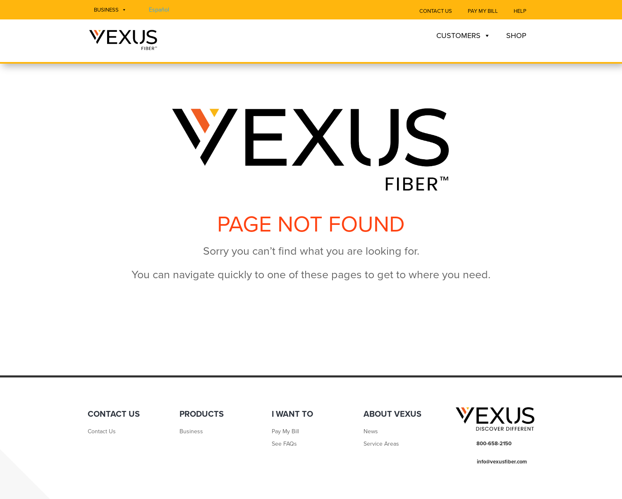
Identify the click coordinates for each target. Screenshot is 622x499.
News (371, 432)
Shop (516, 35)
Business (110, 10)
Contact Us (435, 11)
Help (520, 11)
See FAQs (284, 444)
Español (159, 9)
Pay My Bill (483, 11)
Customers (463, 35)
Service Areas (381, 444)
